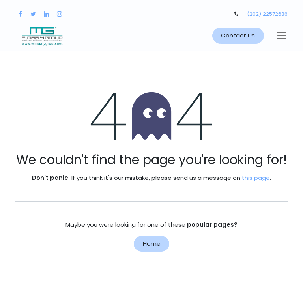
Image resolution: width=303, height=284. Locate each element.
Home (152, 243)
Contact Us (238, 35)
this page (256, 178)
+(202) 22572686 (265, 14)
